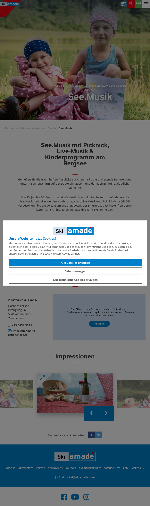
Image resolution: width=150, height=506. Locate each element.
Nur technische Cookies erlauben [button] (75, 280)
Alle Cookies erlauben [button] (75, 263)
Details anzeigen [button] (75, 271)
